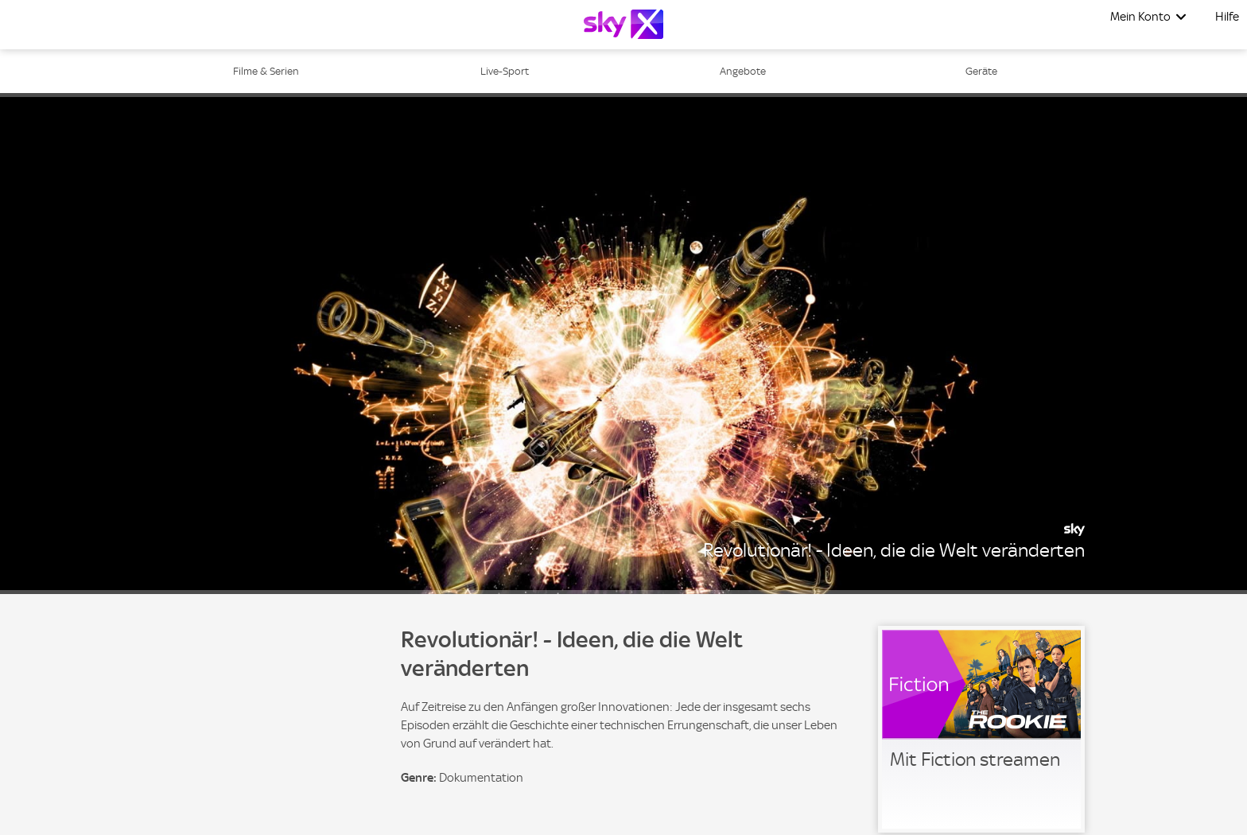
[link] (981, 729)
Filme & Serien (266, 71)
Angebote (743, 71)
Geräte (981, 71)
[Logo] (623, 24)
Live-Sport (504, 71)
